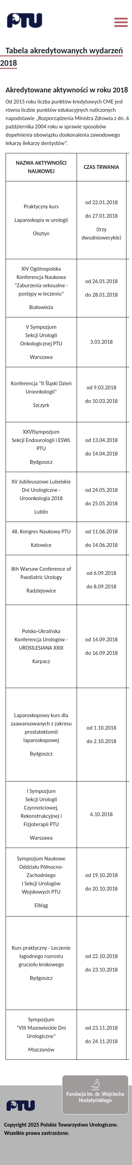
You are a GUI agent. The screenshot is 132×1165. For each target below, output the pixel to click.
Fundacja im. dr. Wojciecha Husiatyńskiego (95, 1090)
